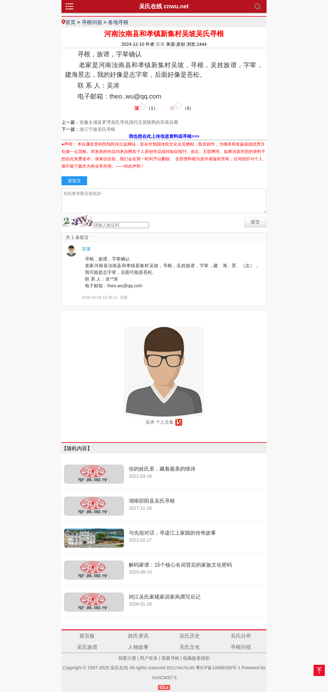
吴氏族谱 (87, 647)
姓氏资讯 (138, 636)
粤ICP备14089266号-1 (218, 667)
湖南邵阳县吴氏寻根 (152, 501)
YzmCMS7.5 (164, 677)
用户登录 (149, 658)
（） (146, 106)
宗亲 (86, 248)
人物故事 (138, 647)
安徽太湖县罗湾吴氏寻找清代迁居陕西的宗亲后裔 (128, 122)
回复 (124, 297)
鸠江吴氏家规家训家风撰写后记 (165, 597)
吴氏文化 (189, 647)
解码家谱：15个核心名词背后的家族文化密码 (180, 565)
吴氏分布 (241, 636)
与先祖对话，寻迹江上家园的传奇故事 (172, 533)
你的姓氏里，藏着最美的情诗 (162, 469)
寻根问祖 (92, 22)
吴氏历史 (189, 636)
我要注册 (127, 658)
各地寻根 (118, 22)
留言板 (87, 636)
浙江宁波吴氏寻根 (97, 129)
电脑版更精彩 (196, 658)
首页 (70, 22)
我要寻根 (170, 658)
